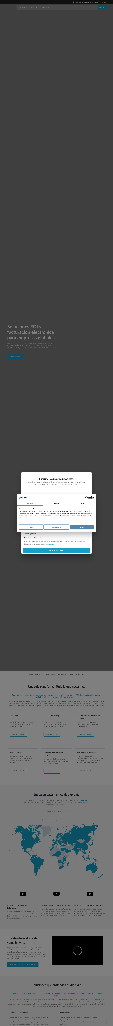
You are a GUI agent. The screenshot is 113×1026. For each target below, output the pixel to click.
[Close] (90, 475)
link (20, 518)
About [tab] (83, 503)
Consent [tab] (30, 503)
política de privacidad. (49, 544)
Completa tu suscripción (56, 550)
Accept (82, 527)
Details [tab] (56, 503)
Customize (56, 527)
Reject (31, 527)
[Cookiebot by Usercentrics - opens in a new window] (86, 497)
